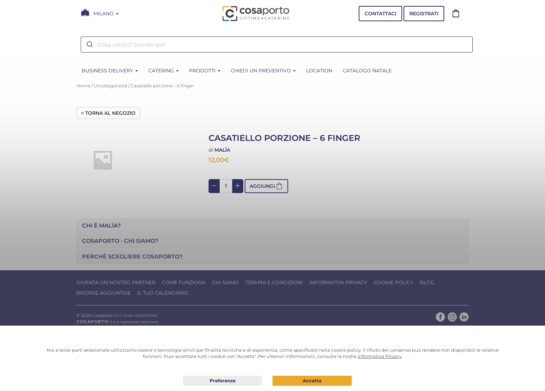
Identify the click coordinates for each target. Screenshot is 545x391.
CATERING (163, 70)
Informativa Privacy (338, 282)
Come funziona (183, 282)
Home (83, 85)
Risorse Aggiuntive (103, 293)
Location (319, 70)
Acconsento (312, 381)
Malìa (222, 150)
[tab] (272, 225)
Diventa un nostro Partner (115, 282)
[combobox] (277, 45)
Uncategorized (110, 85)
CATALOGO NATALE (367, 70)
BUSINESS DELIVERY (110, 70)
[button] (272, 226)
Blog (427, 282)
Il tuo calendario (162, 293)
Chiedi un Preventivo (263, 70)
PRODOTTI (204, 70)
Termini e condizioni (274, 282)
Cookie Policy (393, 282)
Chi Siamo (225, 282)
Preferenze (222, 381)
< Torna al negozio (108, 113)
